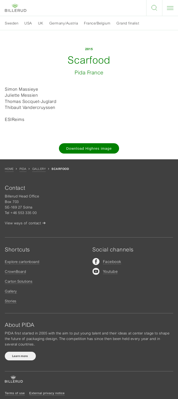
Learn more (20, 356)
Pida (22, 169)
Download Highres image (89, 148)
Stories (11, 301)
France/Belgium (97, 23)
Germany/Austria (63, 23)
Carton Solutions (18, 281)
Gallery (39, 169)
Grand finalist (127, 23)
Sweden (11, 23)
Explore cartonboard (22, 262)
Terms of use (15, 393)
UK (40, 23)
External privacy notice (47, 393)
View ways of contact (23, 223)
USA (28, 23)
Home (9, 169)
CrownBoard (15, 271)
